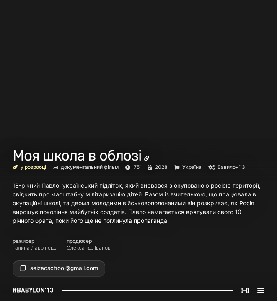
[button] (59, 268)
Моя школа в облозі (77, 155)
